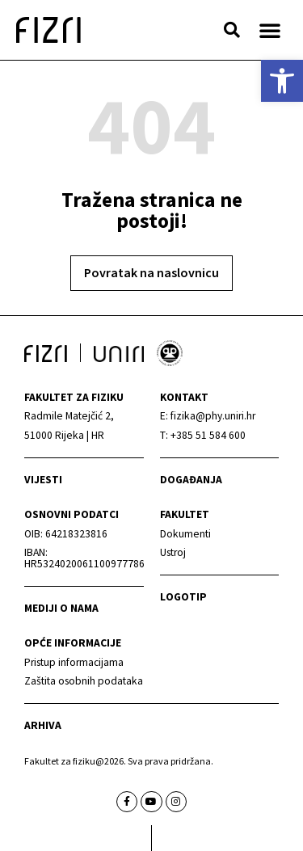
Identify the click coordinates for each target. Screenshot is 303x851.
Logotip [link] (183, 597)
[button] (232, 30)
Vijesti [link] (43, 480)
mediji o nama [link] (61, 608)
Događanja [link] (191, 480)
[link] (282, 81)
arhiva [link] (42, 725)
